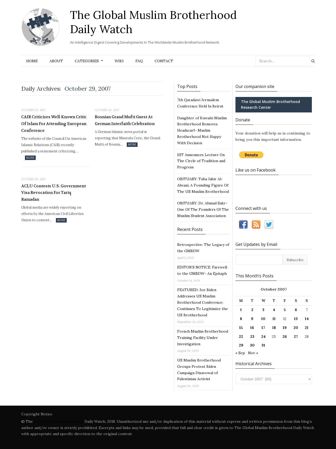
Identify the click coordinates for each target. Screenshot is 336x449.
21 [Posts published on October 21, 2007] (306, 327)
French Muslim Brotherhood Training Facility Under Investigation (202, 337)
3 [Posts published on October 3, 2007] (263, 309)
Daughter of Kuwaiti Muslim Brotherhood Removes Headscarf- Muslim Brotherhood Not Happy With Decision (202, 130)
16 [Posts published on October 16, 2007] (252, 327)
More (30, 157)
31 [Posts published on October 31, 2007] (263, 345)
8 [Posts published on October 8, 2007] (241, 318)
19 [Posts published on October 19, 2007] (285, 327)
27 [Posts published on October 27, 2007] (296, 336)
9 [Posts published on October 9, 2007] (252, 318)
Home (32, 61)
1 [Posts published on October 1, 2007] (241, 309)
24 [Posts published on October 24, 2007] (263, 336)
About (56, 61)
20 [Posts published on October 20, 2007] (295, 327)
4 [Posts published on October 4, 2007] (274, 309)
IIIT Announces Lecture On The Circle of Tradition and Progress (201, 161)
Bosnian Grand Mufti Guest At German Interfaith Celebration (125, 120)
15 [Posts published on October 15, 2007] (241, 327)
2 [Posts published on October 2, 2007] (252, 309)
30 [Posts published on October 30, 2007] (252, 345)
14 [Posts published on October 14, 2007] (307, 318)
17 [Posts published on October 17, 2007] (263, 327)
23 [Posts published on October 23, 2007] (252, 336)
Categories (87, 61)
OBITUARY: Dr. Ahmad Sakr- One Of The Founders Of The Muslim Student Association (203, 209)
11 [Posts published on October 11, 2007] (274, 318)
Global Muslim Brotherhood (58, 421)
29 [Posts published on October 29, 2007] (241, 345)
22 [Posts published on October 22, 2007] (241, 336)
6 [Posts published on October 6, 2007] (296, 309)
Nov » (253, 352)
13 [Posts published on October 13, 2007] (296, 318)
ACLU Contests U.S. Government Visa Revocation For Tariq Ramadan (53, 192)
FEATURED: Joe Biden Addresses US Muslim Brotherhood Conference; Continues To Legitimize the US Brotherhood (202, 302)
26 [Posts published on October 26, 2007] (284, 336)
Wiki (119, 61)
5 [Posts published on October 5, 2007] (285, 309)
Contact (164, 61)
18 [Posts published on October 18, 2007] (274, 327)
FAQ (139, 61)
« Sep (240, 352)
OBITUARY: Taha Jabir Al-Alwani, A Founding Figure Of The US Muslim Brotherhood (203, 185)
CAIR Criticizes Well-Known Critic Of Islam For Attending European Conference (54, 123)
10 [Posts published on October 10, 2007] (263, 318)
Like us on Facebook (255, 170)
